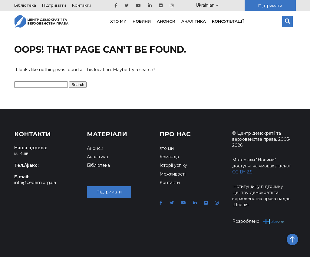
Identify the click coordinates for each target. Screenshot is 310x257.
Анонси (166, 21)
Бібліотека (25, 5)
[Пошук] (287, 21)
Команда (169, 157)
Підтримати (54, 5)
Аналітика (193, 21)
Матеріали (107, 134)
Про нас (175, 134)
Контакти (81, 5)
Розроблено (258, 221)
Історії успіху (173, 165)
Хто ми (118, 21)
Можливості (173, 174)
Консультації (228, 21)
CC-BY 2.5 (242, 172)
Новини (142, 21)
